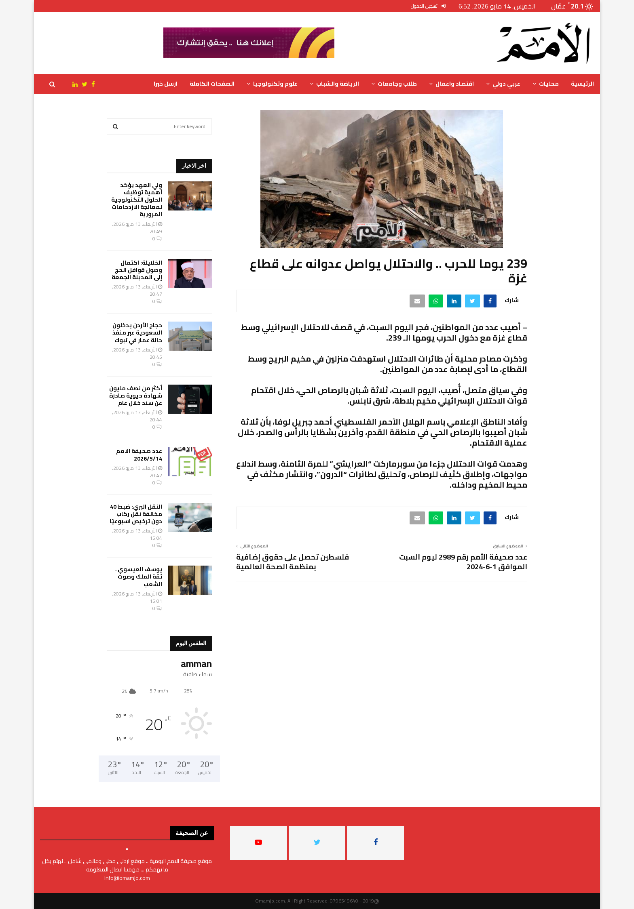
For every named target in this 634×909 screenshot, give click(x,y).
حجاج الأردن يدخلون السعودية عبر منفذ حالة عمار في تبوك (137, 332)
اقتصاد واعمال (454, 83)
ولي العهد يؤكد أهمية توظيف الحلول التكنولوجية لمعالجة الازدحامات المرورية (136, 200)
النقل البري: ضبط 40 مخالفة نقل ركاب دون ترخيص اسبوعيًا (136, 513)
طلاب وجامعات (397, 83)
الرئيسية (582, 83)
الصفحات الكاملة (212, 83)
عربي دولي (506, 83)
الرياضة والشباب (337, 83)
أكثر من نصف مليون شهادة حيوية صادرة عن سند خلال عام (135, 395)
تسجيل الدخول (428, 6)
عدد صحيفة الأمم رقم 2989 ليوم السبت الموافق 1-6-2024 (463, 561)
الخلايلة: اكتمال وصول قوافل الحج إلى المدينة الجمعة (137, 269)
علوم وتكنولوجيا (275, 83)
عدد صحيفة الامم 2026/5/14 (139, 454)
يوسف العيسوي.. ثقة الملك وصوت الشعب (138, 576)
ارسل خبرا (166, 83)
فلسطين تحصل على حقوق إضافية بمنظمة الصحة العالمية (292, 561)
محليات (549, 83)
